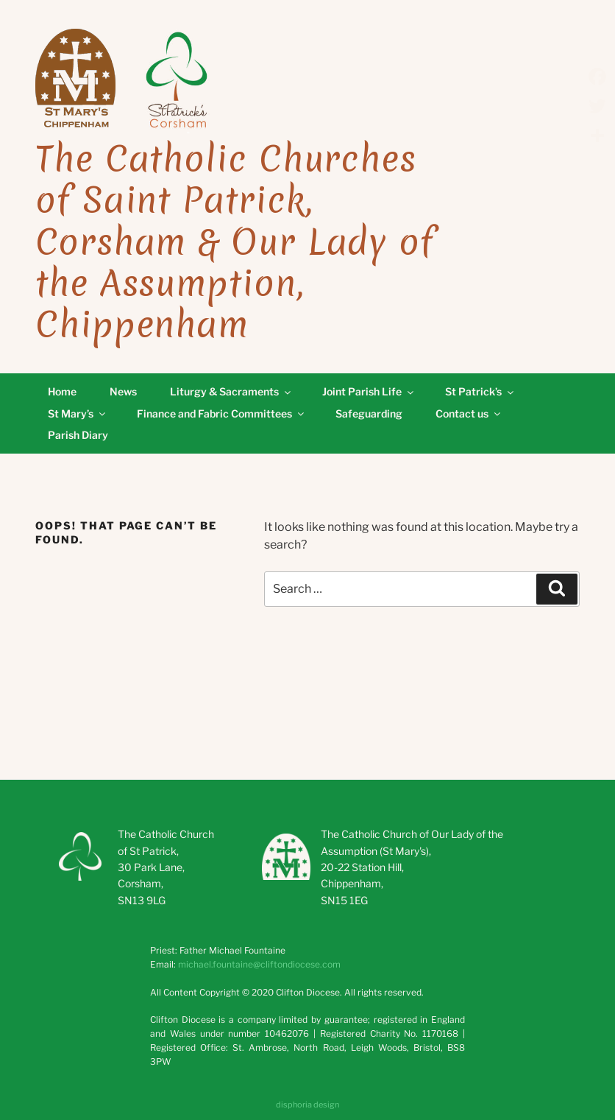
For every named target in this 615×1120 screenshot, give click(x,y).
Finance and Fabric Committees (221, 413)
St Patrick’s (480, 391)
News (123, 391)
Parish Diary (78, 435)
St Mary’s (77, 413)
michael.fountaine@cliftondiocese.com (259, 964)
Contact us (469, 413)
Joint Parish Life (369, 391)
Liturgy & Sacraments (231, 391)
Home (62, 391)
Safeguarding (368, 413)
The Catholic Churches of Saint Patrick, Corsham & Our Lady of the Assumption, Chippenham (234, 242)
